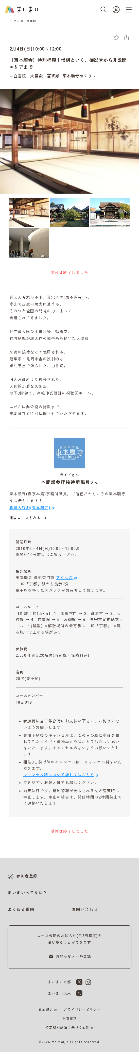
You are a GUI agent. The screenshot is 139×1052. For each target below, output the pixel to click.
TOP (12, 21)
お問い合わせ (85, 909)
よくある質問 (21, 909)
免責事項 (69, 1019)
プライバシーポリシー (82, 1010)
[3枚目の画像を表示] (110, 212)
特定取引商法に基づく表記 (67, 1027)
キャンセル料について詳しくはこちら (59, 775)
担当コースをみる (28, 518)
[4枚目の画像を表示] (29, 243)
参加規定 (46, 1010)
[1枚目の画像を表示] (29, 212)
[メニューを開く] (129, 9)
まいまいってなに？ (28, 892)
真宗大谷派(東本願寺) (30, 507)
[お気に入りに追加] (116, 37)
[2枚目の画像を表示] (69, 212)
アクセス (64, 577)
